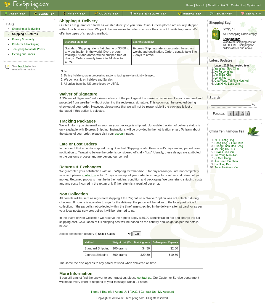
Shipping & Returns (25, 34)
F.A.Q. (225, 5)
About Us (213, 5)
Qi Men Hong (222, 158)
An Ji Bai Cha (222, 74)
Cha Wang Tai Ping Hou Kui (231, 80)
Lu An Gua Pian (224, 152)
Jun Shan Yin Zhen (226, 161)
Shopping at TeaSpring (26, 28)
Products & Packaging (25, 44)
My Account (254, 5)
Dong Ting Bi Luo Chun (228, 143)
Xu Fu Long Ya (223, 71)
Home (190, 5)
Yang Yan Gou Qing (226, 68)
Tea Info (200, 5)
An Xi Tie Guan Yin (226, 167)
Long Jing (220, 77)
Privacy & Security (23, 39)
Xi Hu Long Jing (224, 140)
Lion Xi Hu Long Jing (227, 83)
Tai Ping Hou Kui (224, 149)
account (120, 133)
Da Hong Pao (222, 164)
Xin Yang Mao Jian (225, 155)
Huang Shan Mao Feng (228, 146)
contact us (89, 175)
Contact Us (238, 5)
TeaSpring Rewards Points (28, 49)
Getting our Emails (23, 54)
